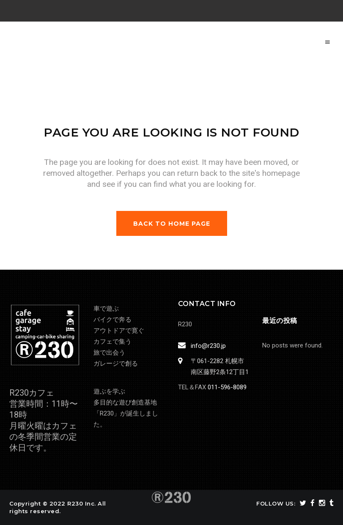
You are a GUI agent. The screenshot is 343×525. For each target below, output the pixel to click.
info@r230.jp (207, 346)
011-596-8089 (227, 387)
